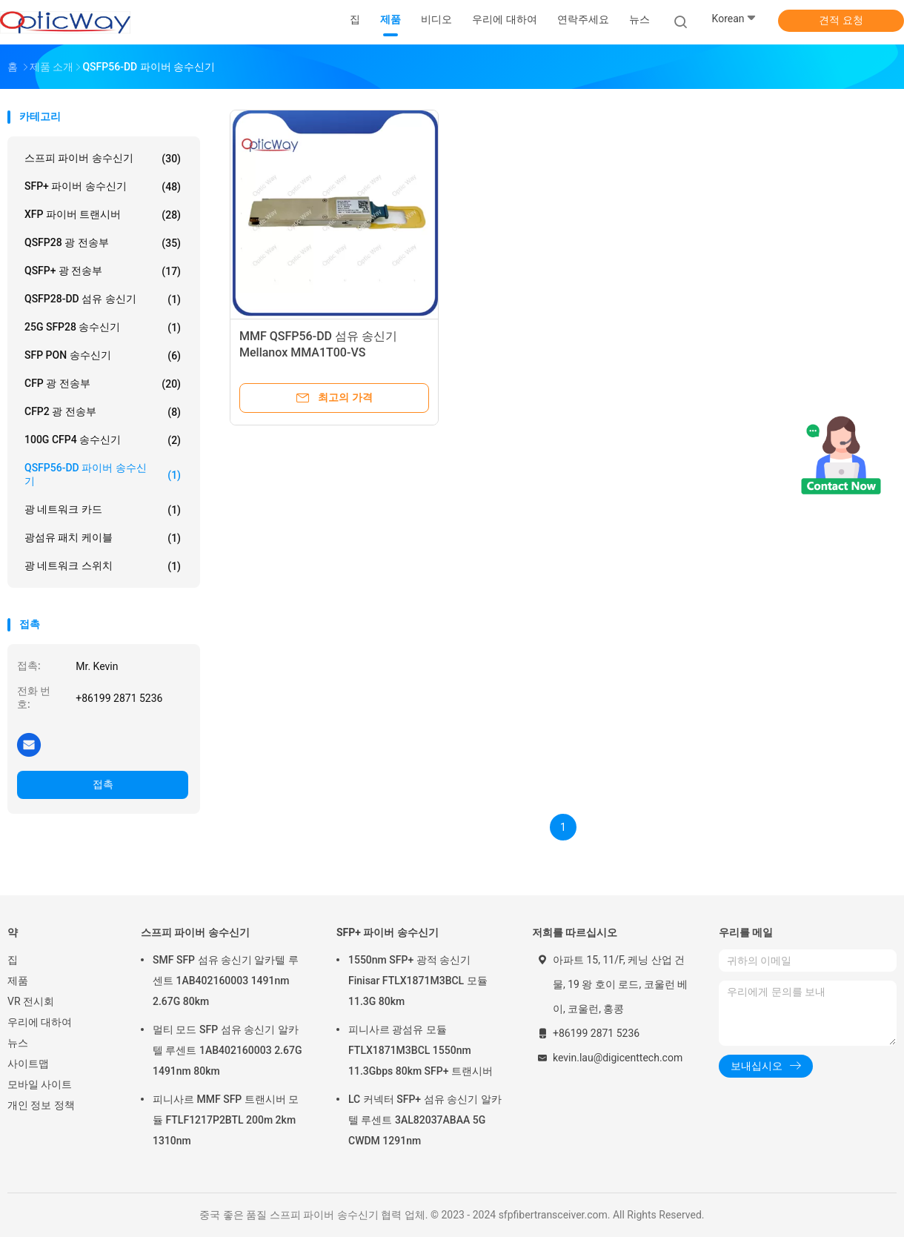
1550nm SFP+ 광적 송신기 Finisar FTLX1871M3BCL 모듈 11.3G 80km (418, 980)
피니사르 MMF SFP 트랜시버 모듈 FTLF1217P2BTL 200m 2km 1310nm (226, 1120)
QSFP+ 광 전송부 (102, 271)
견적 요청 (841, 20)
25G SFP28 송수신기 (102, 327)
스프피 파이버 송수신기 (102, 158)
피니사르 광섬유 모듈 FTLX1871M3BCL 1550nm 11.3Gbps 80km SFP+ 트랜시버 (420, 1050)
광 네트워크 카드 (102, 510)
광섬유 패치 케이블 (102, 538)
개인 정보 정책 (41, 1105)
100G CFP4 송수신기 (102, 440)
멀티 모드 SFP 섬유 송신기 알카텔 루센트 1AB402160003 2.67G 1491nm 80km (227, 1050)
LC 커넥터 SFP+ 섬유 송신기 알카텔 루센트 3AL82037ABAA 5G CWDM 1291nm (425, 1120)
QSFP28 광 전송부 (102, 243)
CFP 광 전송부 (102, 384)
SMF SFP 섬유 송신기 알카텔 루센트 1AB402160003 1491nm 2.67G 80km (226, 980)
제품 (17, 980)
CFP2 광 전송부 (102, 412)
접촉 (103, 784)
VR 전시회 (30, 1001)
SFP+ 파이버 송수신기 (102, 186)
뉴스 (17, 1043)
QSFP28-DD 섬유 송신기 (102, 299)
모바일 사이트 (39, 1084)
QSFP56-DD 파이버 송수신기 (102, 474)
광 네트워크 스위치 (102, 566)
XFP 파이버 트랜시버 (102, 215)
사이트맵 (28, 1063)
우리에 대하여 (39, 1022)
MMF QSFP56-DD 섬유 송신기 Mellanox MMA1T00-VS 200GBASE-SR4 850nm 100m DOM (332, 352)
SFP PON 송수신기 (102, 355)
